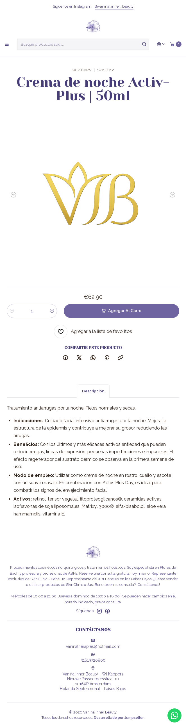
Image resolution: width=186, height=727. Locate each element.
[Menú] (6, 44)
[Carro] (176, 44)
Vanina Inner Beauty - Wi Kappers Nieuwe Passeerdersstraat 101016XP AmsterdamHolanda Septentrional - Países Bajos (93, 678)
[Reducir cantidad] (12, 311)
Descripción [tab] (93, 396)
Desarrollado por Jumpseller (119, 717)
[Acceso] (161, 44)
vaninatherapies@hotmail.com (93, 644)
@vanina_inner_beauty (114, 6)
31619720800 (93, 657)
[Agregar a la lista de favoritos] (93, 331)
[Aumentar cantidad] (52, 311)
